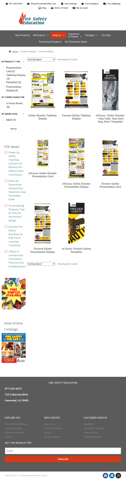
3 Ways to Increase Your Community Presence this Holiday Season (17, 259)
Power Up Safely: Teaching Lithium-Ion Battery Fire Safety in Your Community (16, 163)
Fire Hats (106, 35)
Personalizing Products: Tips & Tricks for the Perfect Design (17, 213)
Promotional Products (50, 41)
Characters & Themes (75, 35)
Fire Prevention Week (76, 41)
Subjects (58, 35)
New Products (22, 35)
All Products (41, 35)
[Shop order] (41, 59)
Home (15, 51)
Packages (91, 35)
